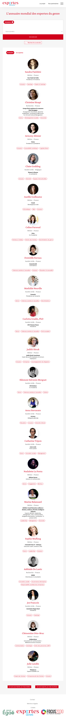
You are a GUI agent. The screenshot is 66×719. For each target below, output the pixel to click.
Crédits (33, 707)
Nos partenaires (53, 3)
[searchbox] (33, 26)
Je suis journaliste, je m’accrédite (19, 687)
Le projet (42, 3)
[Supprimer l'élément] (12, 22)
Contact (32, 699)
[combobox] (33, 24)
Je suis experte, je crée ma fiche (47, 687)
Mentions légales (32, 703)
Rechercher (33, 37)
